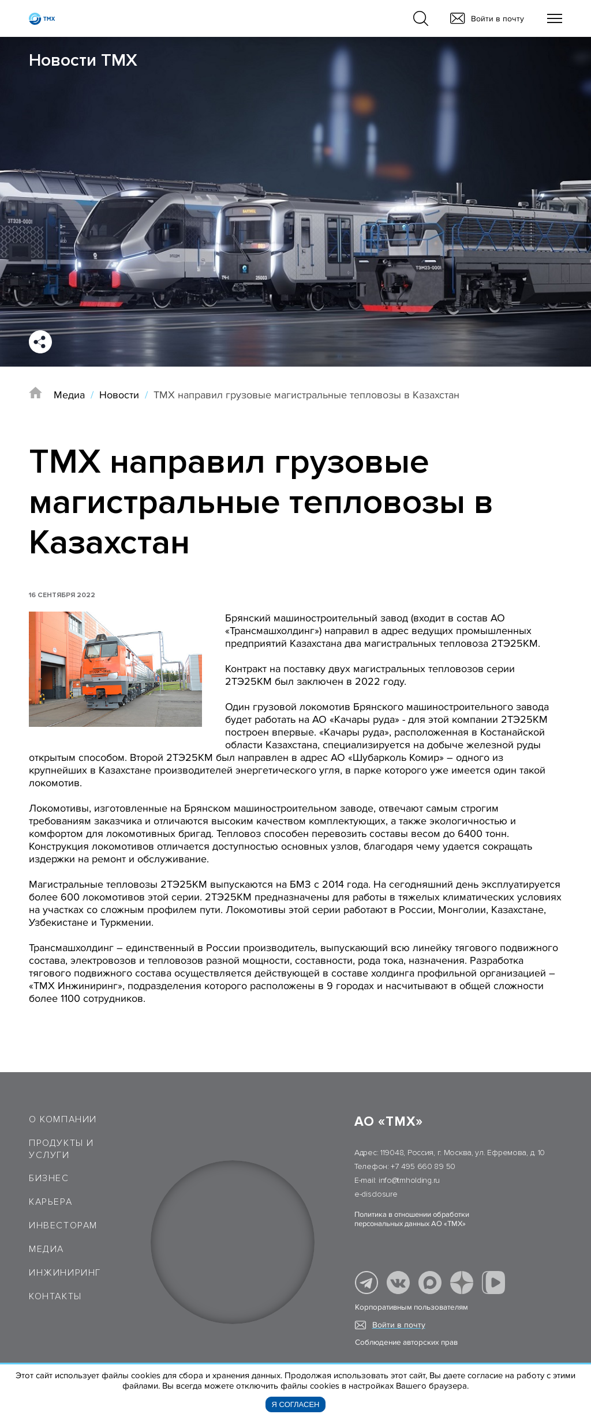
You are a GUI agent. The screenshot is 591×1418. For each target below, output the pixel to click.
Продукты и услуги (61, 1149)
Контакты (55, 1296)
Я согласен (296, 1404)
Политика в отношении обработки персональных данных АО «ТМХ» (411, 1219)
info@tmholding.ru (409, 1180)
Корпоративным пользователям (411, 1307)
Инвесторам (63, 1225)
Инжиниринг (65, 1273)
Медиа (69, 395)
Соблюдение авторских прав (406, 1342)
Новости (119, 395)
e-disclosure (376, 1194)
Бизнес (49, 1178)
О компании (63, 1119)
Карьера (50, 1202)
